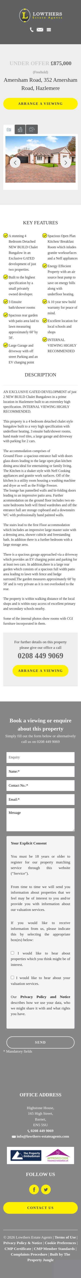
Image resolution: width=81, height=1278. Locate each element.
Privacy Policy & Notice (22, 1243)
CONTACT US (40, 1208)
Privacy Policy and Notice (45, 997)
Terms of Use (65, 1237)
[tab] (8, 129)
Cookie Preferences (60, 1243)
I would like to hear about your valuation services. (40, 981)
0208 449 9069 (40, 656)
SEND (40, 1042)
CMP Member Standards (54, 1249)
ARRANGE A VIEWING (40, 103)
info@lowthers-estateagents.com (40, 1136)
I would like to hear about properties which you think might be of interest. (40, 959)
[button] (15, 162)
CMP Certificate (18, 1249)
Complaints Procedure (29, 1254)
